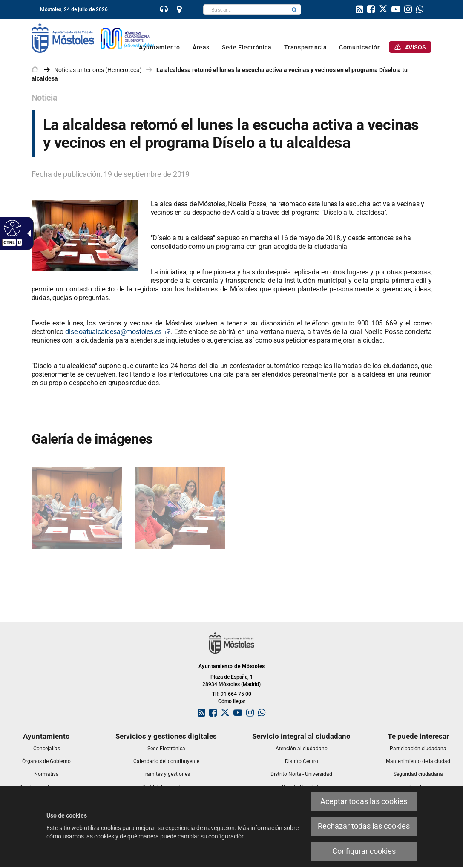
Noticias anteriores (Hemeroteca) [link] (98, 69)
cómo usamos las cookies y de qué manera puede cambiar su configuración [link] (145, 836)
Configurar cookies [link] (364, 851)
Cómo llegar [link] (231, 701)
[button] (294, 9)
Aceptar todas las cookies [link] (363, 801)
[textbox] (245, 9)
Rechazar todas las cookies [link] (364, 826)
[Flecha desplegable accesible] (27, 233)
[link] (164, 10)
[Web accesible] (11, 227)
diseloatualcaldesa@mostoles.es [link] (117, 332)
